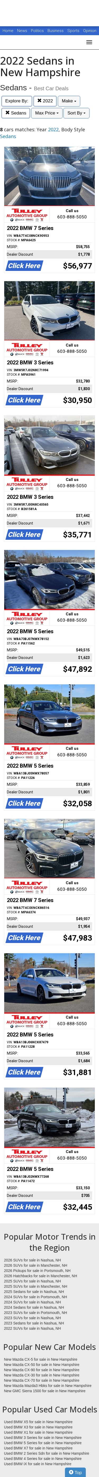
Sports (74, 30)
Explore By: (16, 100)
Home (8, 30)
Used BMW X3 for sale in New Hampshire (38, 1427)
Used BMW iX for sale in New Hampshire (37, 1464)
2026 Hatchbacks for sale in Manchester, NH (40, 1276)
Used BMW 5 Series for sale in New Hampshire (43, 1443)
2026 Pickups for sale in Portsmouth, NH (37, 1271)
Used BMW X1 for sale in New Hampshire (38, 1432)
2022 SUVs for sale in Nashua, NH (32, 1328)
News (22, 30)
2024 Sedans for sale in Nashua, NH (34, 1307)
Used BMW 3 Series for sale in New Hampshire (43, 1438)
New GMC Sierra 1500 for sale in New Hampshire (45, 1391)
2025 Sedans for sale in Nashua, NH (34, 1292)
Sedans (15, 113)
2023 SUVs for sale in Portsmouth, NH (35, 1313)
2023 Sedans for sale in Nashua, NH (34, 1323)
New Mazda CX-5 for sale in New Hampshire (40, 1359)
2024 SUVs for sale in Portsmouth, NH (35, 1297)
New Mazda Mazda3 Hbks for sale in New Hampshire (47, 1386)
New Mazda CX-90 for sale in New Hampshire (41, 1370)
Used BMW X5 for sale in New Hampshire (38, 1422)
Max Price (46, 113)
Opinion (89, 30)
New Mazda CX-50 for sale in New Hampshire (41, 1365)
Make (69, 100)
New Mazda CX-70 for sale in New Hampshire (41, 1380)
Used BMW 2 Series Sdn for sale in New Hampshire (46, 1453)
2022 (45, 100)
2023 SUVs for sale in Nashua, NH (32, 1318)
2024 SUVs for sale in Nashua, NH (32, 1302)
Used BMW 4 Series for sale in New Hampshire (43, 1459)
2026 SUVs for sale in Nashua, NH (32, 1260)
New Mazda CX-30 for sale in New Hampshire (41, 1375)
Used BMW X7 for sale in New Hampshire (38, 1448)
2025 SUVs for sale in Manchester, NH (35, 1286)
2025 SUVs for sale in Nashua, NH (32, 1281)
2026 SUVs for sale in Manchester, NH (35, 1265)
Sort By (76, 113)
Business (56, 30)
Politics (37, 30)
